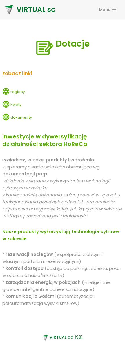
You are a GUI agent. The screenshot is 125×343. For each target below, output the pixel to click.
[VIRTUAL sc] (29, 9)
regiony (17, 91)
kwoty (15, 104)
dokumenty (21, 117)
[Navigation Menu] (108, 10)
